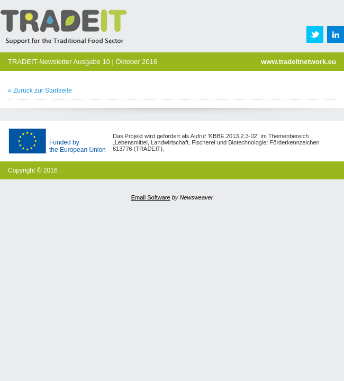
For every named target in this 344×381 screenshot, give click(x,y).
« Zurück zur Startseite (40, 90)
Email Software (150, 197)
